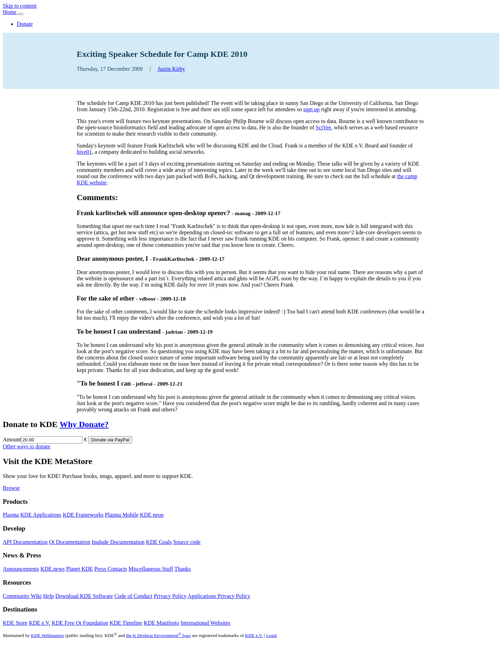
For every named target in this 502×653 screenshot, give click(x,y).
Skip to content (20, 6)
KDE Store (15, 623)
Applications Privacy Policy (219, 596)
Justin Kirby (171, 69)
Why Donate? (84, 424)
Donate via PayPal (110, 439)
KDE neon (151, 515)
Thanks (182, 569)
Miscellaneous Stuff (150, 569)
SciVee (323, 127)
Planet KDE (79, 569)
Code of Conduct (133, 596)
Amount (12, 439)
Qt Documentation (69, 542)
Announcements (21, 569)
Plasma (11, 515)
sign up (311, 109)
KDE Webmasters (47, 635)
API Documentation (25, 542)
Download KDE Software (84, 596)
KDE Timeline (125, 623)
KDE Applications (40, 515)
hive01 (84, 152)
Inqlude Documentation (118, 542)
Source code (187, 542)
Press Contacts (110, 569)
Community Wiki (22, 596)
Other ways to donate (26, 446)
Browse (11, 488)
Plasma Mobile (121, 515)
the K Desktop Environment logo (158, 635)
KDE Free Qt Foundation (80, 623)
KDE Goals (159, 542)
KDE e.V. (39, 623)
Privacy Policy (170, 596)
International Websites (205, 623)
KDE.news (52, 569)
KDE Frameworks (83, 515)
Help (48, 596)
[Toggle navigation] (20, 14)
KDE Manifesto (161, 623)
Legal (271, 635)
